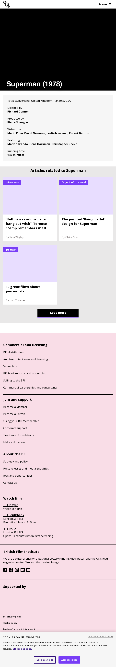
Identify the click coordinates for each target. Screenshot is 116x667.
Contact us (10, 482)
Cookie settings (45, 659)
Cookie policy (10, 622)
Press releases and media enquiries (26, 468)
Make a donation (14, 442)
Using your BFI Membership (21, 421)
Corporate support (15, 428)
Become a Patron (14, 414)
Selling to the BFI (14, 380)
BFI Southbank (13, 515)
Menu (105, 4)
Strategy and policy (15, 461)
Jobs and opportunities (18, 475)
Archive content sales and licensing (25, 359)
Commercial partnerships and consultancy (30, 387)
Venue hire (10, 366)
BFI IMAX (9, 529)
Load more (58, 313)
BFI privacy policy (12, 616)
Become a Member (15, 407)
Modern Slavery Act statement (19, 629)
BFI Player (10, 505)
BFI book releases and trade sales (24, 373)
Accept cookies (69, 659)
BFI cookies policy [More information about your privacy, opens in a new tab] (22, 648)
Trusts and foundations (18, 435)
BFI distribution (13, 352)
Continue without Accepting (100, 636)
